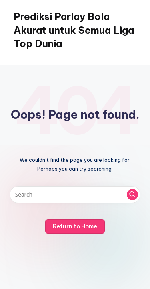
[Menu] (19, 63)
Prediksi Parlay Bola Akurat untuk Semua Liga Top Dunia (74, 29)
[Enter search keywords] (75, 194)
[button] (132, 194)
